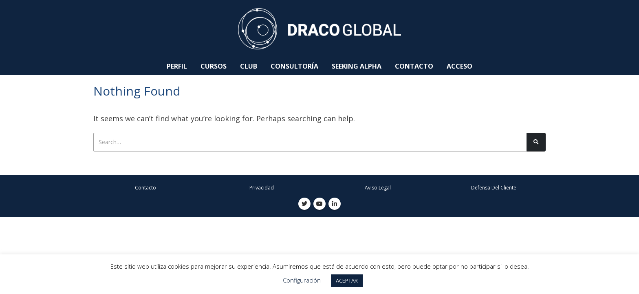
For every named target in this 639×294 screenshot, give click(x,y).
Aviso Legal (378, 188)
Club (248, 66)
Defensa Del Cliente (493, 188)
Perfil (177, 66)
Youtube (319, 204)
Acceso (459, 66)
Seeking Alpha (356, 66)
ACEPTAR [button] (347, 280)
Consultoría (294, 66)
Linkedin (334, 204)
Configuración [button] (302, 280)
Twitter (304, 204)
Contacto (414, 66)
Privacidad (261, 188)
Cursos (214, 66)
